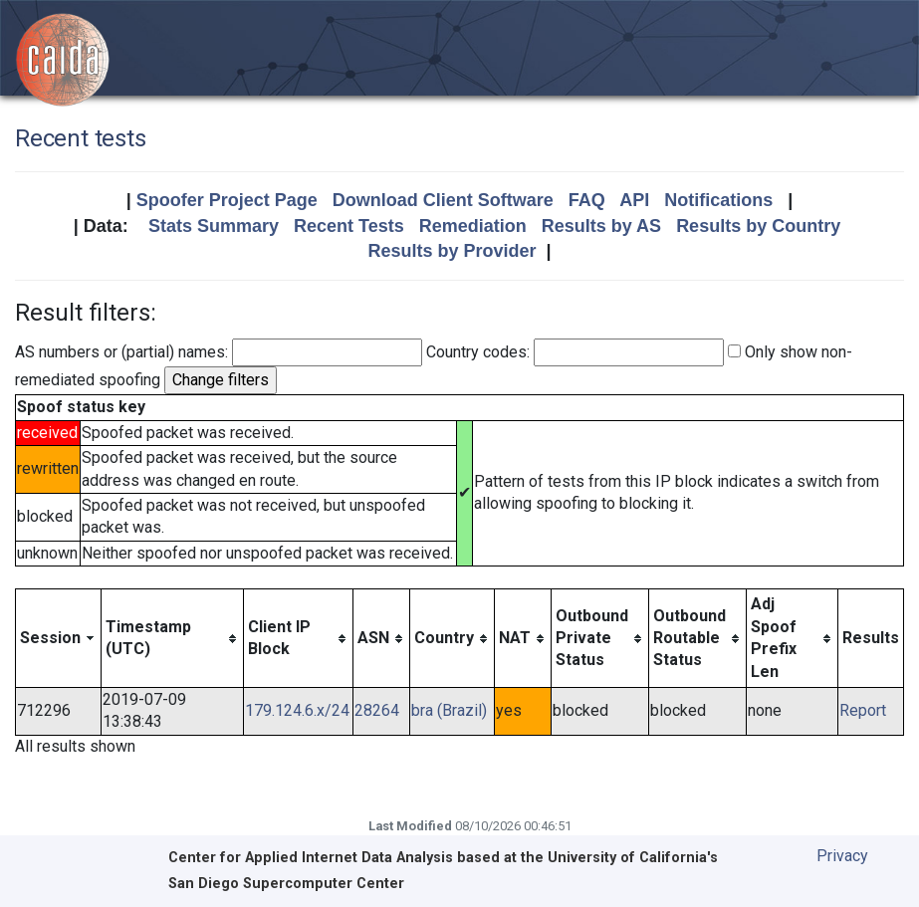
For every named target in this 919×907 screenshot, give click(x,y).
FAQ (587, 200)
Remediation (473, 226)
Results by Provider (451, 251)
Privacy (842, 855)
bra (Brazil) (449, 710)
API (634, 200)
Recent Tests (349, 226)
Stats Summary (213, 226)
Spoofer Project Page (227, 200)
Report (862, 710)
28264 (376, 710)
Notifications (718, 200)
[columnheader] (59, 638)
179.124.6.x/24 (297, 710)
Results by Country (758, 226)
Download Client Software (443, 200)
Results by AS (601, 226)
